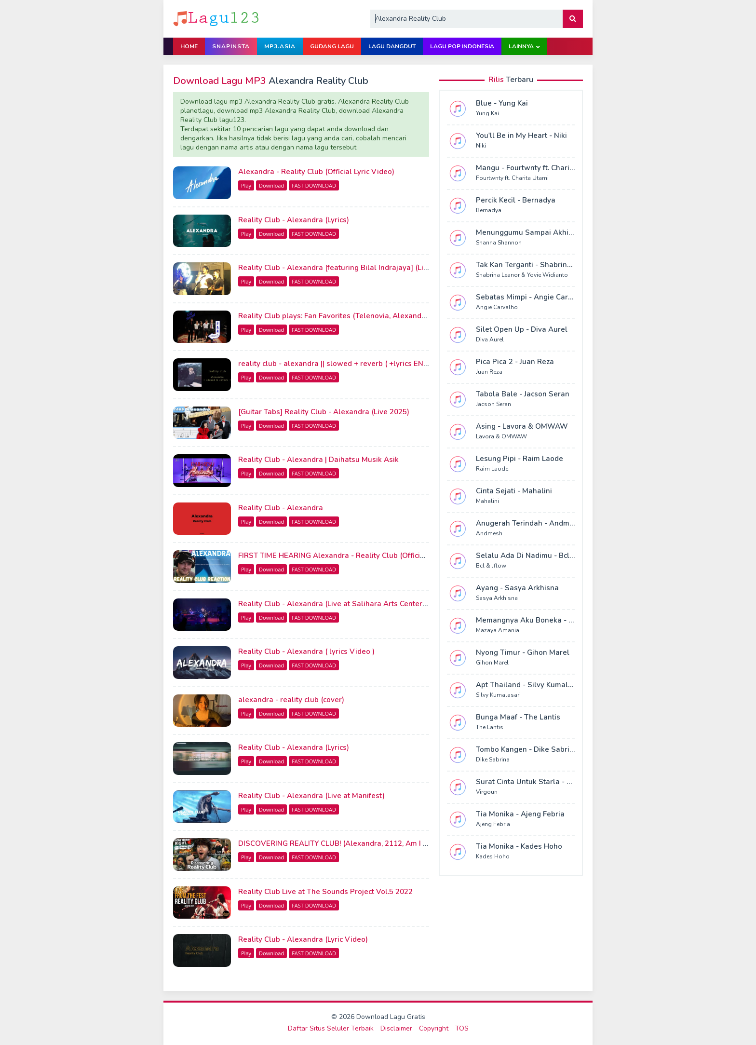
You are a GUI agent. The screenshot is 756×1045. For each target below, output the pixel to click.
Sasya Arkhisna (497, 598)
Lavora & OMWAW (501, 436)
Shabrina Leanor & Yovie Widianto (522, 275)
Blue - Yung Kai (502, 103)
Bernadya (488, 210)
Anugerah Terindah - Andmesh (529, 523)
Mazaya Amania (497, 630)
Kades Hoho (493, 856)
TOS (462, 1028)
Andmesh (489, 533)
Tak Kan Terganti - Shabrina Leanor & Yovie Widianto (567, 265)
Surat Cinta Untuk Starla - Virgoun (535, 782)
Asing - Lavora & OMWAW (522, 426)
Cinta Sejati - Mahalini (514, 491)
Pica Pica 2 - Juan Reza (515, 361)
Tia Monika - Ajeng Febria (520, 814)
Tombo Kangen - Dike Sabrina (527, 749)
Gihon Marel (492, 662)
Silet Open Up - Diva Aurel (521, 329)
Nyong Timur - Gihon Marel (522, 652)
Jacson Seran (493, 404)
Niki (481, 145)
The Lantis (489, 727)
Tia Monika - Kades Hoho (519, 846)
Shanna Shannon (499, 242)
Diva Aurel (490, 339)
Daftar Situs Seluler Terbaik (331, 1028)
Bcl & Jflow (491, 566)
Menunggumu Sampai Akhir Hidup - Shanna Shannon (568, 232)
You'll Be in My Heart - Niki (521, 135)
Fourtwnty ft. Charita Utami (512, 178)
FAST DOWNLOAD (314, 185)
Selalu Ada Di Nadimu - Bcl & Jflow (536, 555)
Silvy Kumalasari (498, 695)
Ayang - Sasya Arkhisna (517, 588)
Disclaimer (396, 1028)
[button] (573, 19)
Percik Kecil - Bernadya (515, 200)
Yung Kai (487, 113)
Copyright (433, 1028)
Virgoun (487, 792)
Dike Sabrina (493, 759)
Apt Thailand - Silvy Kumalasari (530, 685)
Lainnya (521, 46)
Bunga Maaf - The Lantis (518, 717)
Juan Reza (489, 372)
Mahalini (487, 501)
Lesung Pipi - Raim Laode (519, 458)
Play (246, 185)
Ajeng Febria (493, 824)
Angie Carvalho (497, 307)
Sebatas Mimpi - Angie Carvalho (531, 297)
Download (271, 185)
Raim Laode (492, 469)
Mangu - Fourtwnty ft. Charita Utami (537, 168)
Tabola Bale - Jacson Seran (522, 394)
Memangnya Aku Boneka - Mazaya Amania (549, 620)
